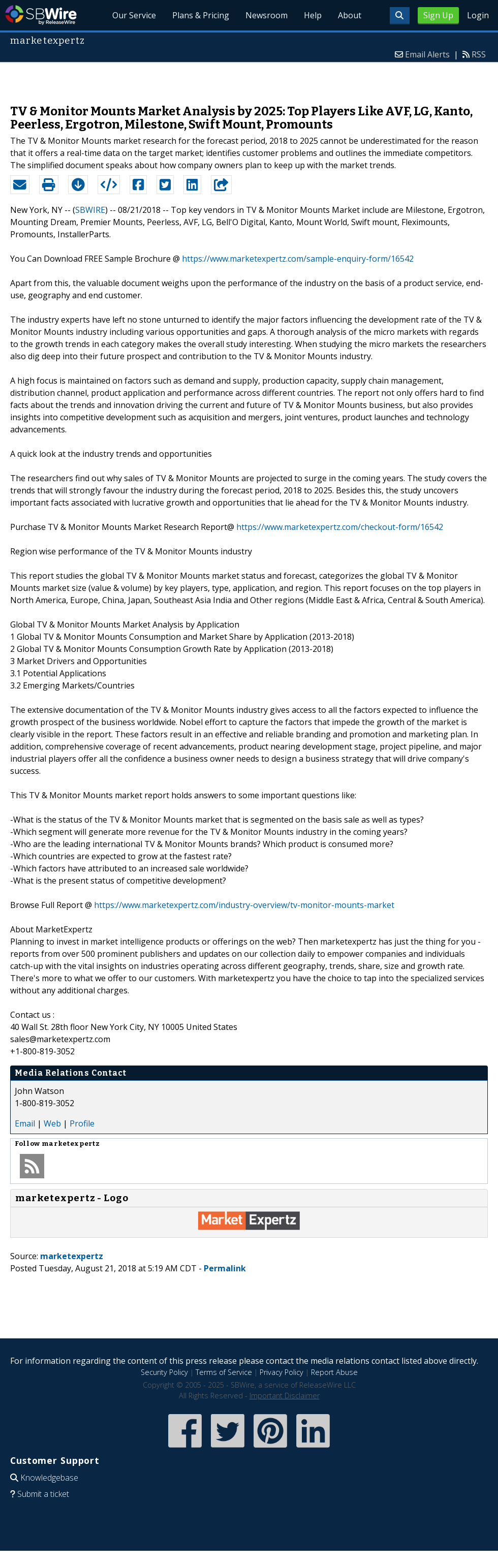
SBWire (41, 15)
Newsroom (266, 15)
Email (25, 1123)
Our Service (135, 15)
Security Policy (164, 1372)
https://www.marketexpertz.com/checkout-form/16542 (339, 527)
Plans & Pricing (201, 15)
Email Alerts (427, 54)
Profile (82, 1123)
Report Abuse (334, 1372)
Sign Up (438, 15)
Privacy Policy (281, 1372)
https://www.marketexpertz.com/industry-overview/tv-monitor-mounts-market (244, 905)
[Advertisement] (249, 78)
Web (52, 1123)
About (349, 15)
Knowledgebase (49, 1477)
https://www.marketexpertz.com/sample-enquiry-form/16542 (298, 258)
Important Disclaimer (285, 1395)
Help (313, 15)
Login (478, 15)
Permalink (225, 1268)
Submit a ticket (43, 1493)
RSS (479, 54)
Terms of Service (224, 1372)
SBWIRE (90, 209)
